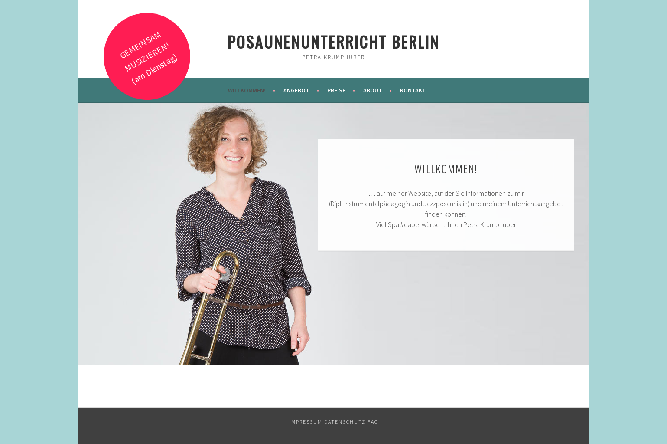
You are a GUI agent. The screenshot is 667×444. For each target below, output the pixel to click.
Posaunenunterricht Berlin (333, 41)
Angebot (296, 90)
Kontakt (413, 90)
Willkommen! (247, 90)
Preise (336, 90)
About (372, 90)
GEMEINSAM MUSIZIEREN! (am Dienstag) (148, 57)
